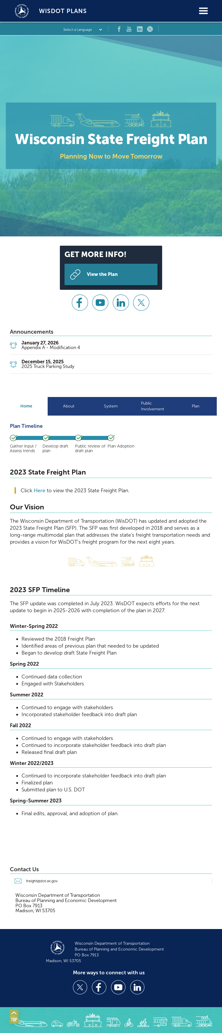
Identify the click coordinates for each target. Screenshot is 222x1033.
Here (40, 490)
